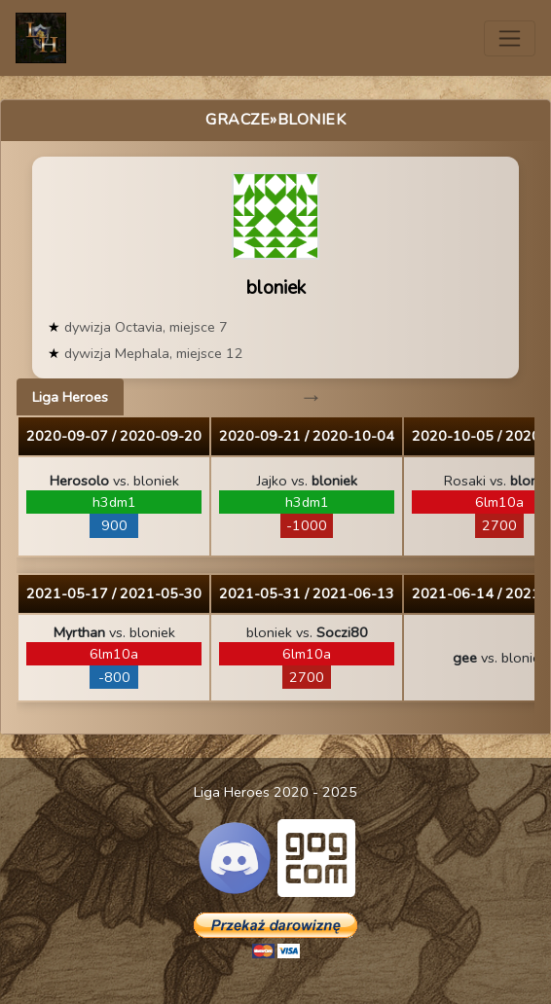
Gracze (237, 119)
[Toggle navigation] (509, 38)
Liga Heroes (70, 397)
